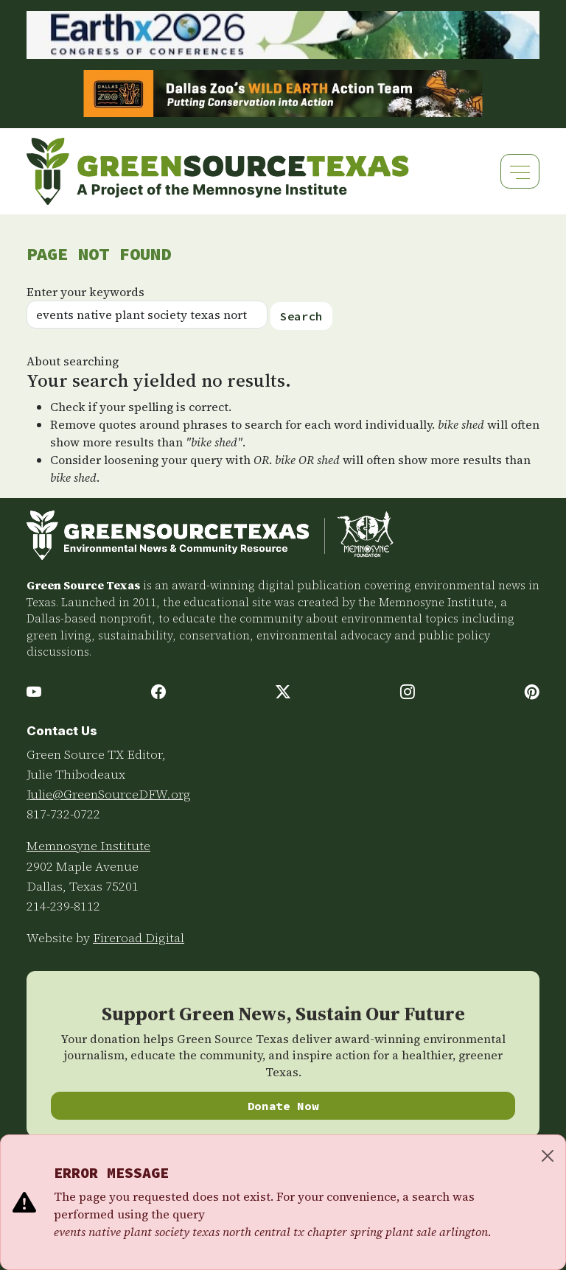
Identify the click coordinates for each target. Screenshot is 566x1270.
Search (301, 316)
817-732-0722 (63, 814)
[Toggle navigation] (519, 171)
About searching (73, 361)
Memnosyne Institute (88, 846)
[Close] (547, 1155)
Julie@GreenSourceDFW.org (109, 794)
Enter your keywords (85, 292)
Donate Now (283, 1105)
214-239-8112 (63, 906)
